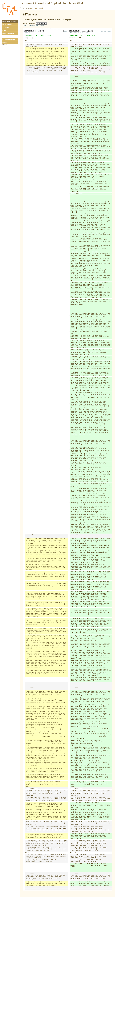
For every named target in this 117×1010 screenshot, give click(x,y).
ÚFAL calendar (8, 33)
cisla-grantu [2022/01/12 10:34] (82, 36)
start (31, 8)
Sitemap (5, 27)
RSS (4, 30)
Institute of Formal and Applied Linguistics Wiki (51, 3)
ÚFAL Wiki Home (9, 21)
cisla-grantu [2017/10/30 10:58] (37, 36)
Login (4, 42)
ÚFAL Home (7, 24)
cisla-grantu (39, 8)
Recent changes (8, 39)
